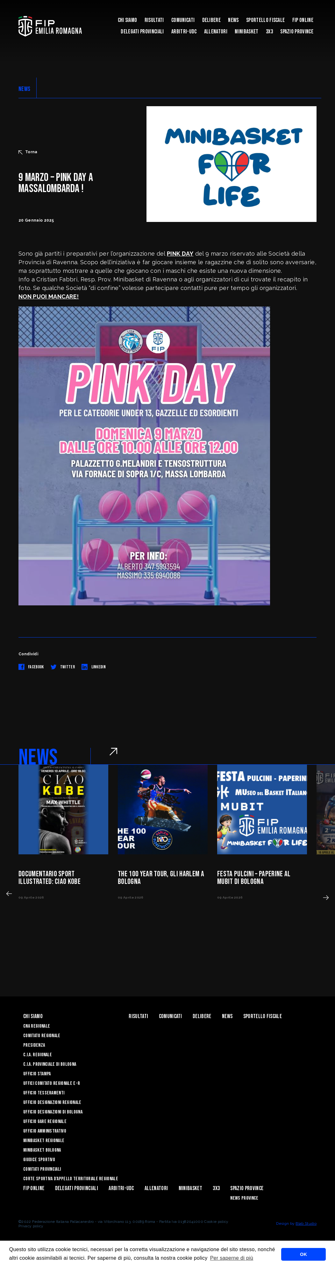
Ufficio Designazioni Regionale (52, 1102)
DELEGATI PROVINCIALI (142, 31)
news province (244, 1198)
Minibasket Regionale (43, 1141)
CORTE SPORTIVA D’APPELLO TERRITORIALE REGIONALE (70, 1179)
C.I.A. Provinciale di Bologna (49, 1064)
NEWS (24, 89)
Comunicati (183, 20)
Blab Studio (306, 1223)
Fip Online (302, 20)
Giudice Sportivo (39, 1160)
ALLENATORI (215, 31)
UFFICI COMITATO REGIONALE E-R (51, 1083)
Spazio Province (296, 31)
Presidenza (34, 1045)
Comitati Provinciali (42, 1169)
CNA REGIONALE (36, 1026)
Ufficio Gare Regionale (45, 1122)
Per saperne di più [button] (231, 1258)
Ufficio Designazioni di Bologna (52, 1112)
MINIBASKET (246, 31)
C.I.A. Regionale (37, 1055)
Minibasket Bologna (42, 1150)
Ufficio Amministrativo (44, 1131)
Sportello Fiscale (265, 20)
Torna (28, 152)
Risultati (154, 20)
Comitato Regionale (42, 1036)
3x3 (269, 31)
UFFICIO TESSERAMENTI (43, 1093)
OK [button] (303, 1254)
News (233, 20)
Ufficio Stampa (37, 1074)
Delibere (211, 20)
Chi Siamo (127, 20)
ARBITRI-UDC (184, 31)
